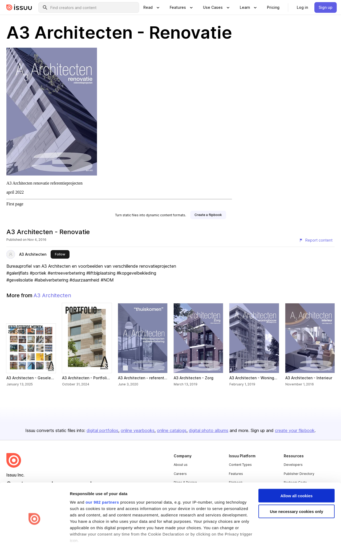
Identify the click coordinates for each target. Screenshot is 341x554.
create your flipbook (295, 430)
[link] (273, 7)
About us (181, 465)
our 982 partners (102, 484)
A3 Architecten (32, 254)
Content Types (240, 465)
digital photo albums (208, 430)
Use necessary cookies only (296, 494)
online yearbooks (138, 430)
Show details (82, 543)
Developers (293, 465)
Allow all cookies (297, 478)
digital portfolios (102, 430)
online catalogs (171, 430)
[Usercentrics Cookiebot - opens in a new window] (34, 544)
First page (14, 204)
